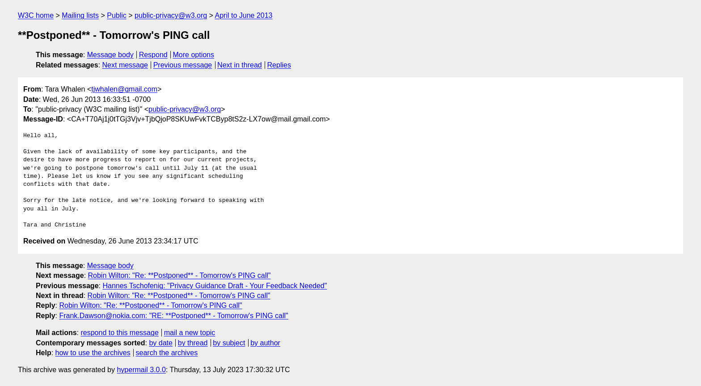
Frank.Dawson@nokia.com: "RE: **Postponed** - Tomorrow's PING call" (173, 315)
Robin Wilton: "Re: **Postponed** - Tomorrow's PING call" (179, 275)
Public (117, 15)
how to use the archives (93, 353)
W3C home (36, 15)
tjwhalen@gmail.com (124, 89)
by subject (229, 343)
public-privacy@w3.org (171, 15)
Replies (279, 65)
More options (194, 55)
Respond (153, 55)
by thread (193, 343)
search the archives (167, 353)
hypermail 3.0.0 (141, 369)
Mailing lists (80, 15)
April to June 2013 (243, 15)
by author (265, 343)
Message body (110, 55)
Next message (125, 65)
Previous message (182, 65)
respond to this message (119, 332)
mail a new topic (189, 332)
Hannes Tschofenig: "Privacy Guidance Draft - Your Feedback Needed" (214, 286)
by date (160, 343)
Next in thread (239, 65)
